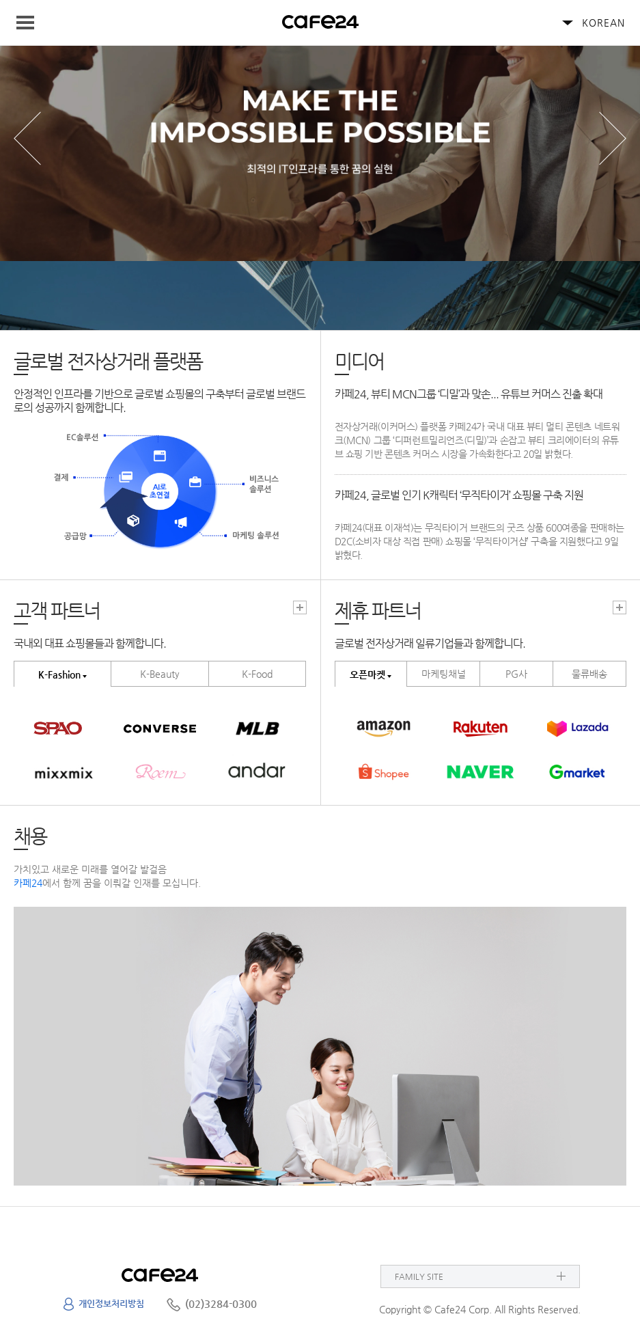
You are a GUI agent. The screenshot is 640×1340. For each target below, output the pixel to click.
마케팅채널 (443, 673)
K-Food (257, 673)
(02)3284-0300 (221, 1303)
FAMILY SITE (419, 1276)
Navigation (31, 22)
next (612, 138)
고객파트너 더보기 (300, 607)
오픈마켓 (367, 674)
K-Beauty (160, 673)
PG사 (516, 673)
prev (27, 138)
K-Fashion (59, 674)
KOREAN (603, 22)
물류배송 (589, 673)
